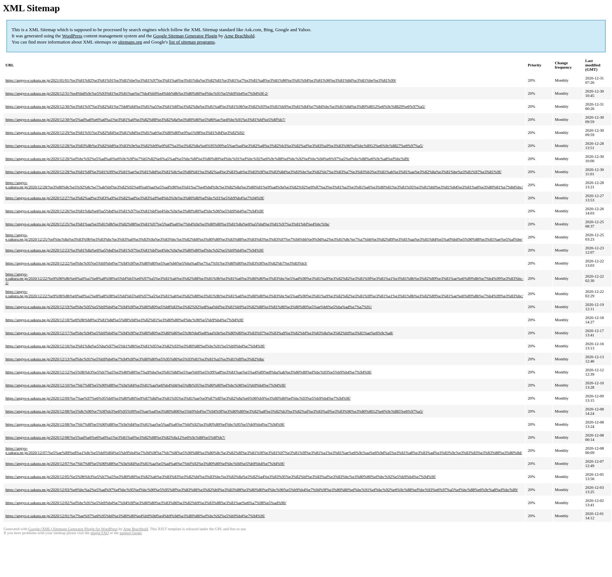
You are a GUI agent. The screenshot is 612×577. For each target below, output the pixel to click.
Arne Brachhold (239, 35)
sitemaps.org (130, 42)
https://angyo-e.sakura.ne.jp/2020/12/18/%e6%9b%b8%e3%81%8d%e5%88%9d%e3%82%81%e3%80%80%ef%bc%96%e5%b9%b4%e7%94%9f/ (124, 320)
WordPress (72, 35)
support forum (130, 533)
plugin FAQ (99, 533)
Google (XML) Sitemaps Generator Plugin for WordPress (73, 529)
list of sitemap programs (192, 42)
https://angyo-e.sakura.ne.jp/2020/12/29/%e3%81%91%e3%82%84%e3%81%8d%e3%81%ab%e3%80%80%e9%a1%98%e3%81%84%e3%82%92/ (125, 132)
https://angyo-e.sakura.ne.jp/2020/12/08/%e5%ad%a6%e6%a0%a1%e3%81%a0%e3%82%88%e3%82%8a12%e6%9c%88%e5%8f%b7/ (115, 437)
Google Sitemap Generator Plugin (185, 35)
